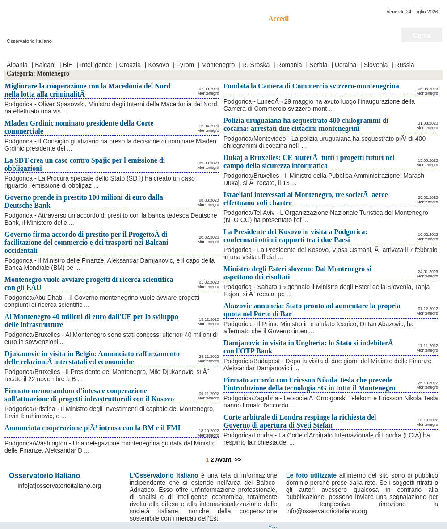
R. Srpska (256, 64)
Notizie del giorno (416, 52)
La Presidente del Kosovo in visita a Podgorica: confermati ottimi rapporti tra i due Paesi (295, 236)
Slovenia (376, 64)
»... (273, 525)
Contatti (81, 52)
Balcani (45, 64)
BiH (68, 64)
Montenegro (218, 64)
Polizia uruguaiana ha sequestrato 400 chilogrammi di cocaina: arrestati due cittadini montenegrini (306, 124)
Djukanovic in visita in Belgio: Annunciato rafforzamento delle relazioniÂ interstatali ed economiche (92, 357)
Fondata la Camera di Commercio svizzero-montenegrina (311, 86)
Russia (404, 64)
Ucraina (345, 64)
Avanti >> (228, 459)
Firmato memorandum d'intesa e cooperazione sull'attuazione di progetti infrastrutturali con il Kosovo (89, 395)
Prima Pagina (25, 52)
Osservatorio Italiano (65, 18)
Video (57, 52)
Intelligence (96, 64)
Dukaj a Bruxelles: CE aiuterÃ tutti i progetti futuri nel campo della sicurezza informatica (309, 161)
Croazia (130, 64)
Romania (289, 64)
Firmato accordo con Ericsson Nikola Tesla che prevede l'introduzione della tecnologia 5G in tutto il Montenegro (310, 384)
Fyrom (185, 64)
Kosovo (158, 64)
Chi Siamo (111, 52)
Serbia (318, 64)
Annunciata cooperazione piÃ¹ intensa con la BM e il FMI (92, 428)
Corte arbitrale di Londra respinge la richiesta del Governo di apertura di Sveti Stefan (300, 421)
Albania (17, 64)
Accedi (278, 18)
